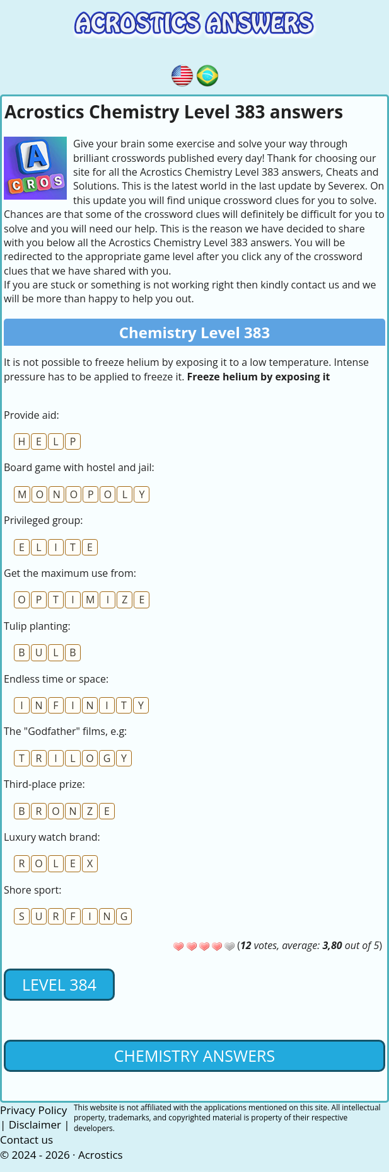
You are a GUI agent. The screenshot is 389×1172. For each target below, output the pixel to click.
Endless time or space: (56, 679)
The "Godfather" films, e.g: (65, 731)
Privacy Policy (33, 1110)
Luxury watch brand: (52, 837)
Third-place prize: (44, 784)
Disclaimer (35, 1124)
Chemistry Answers (194, 1055)
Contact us (26, 1139)
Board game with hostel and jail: (79, 467)
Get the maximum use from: (70, 573)
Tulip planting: (37, 626)
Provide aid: (31, 415)
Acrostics (100, 1154)
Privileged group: (43, 520)
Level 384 (59, 984)
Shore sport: (32, 890)
